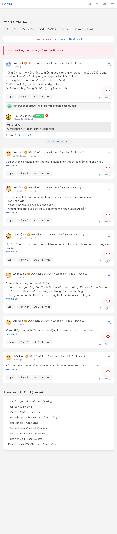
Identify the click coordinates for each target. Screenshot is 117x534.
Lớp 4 (11, 96)
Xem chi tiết (12, 165)
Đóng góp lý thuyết (84, 29)
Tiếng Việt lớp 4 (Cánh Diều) (23, 422)
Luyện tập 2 (19, 234)
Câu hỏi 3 (18, 320)
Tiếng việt (24, 96)
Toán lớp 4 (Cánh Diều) (20, 406)
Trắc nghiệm (27, 29)
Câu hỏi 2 (18, 187)
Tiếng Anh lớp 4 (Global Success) (25, 438)
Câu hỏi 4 (18, 63)
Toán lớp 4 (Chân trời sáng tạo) (24, 412)
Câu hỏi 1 (18, 152)
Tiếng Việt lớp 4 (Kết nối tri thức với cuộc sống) (33, 417)
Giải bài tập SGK (47, 29)
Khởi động (18, 356)
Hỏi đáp (65, 29)
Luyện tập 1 (19, 273)
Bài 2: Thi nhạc (42, 96)
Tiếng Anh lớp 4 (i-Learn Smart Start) (28, 433)
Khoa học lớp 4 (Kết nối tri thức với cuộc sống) (32, 444)
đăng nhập (46, 50)
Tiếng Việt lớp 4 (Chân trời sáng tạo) (27, 428)
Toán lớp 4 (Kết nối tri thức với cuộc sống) (30, 401)
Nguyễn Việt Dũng (29, 116)
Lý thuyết (11, 29)
